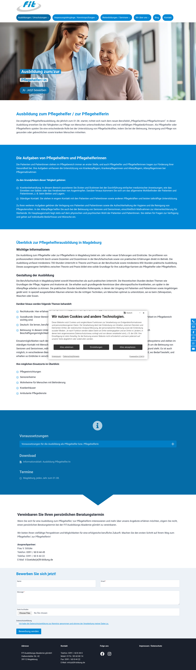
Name (19, 581)
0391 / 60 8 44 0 (75, 653)
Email (103, 581)
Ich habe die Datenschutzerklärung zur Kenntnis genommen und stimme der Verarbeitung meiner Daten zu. (64, 624)
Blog (157, 17)
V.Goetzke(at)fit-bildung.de (39, 559)
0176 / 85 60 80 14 (75, 656)
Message (20, 592)
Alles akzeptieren (127, 347)
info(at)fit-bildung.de (76, 662)
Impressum (144, 646)
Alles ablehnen (66, 347)
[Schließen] (144, 313)
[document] (98, 329)
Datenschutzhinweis (71, 356)
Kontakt (168, 17)
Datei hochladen (22, 609)
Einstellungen (96, 347)
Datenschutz (156, 646)
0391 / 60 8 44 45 (35, 552)
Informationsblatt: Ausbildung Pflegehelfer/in (47, 461)
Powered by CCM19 (136, 356)
